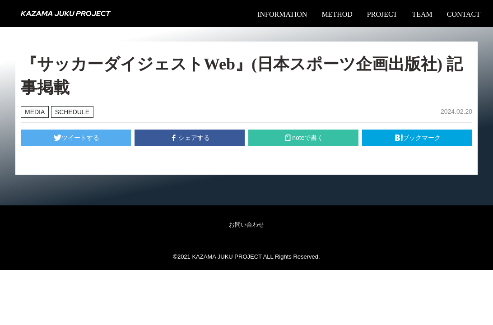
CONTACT (463, 14)
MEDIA (35, 112)
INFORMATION (282, 14)
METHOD (336, 14)
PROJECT (382, 14)
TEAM (422, 14)
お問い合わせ (246, 224)
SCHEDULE (72, 112)
